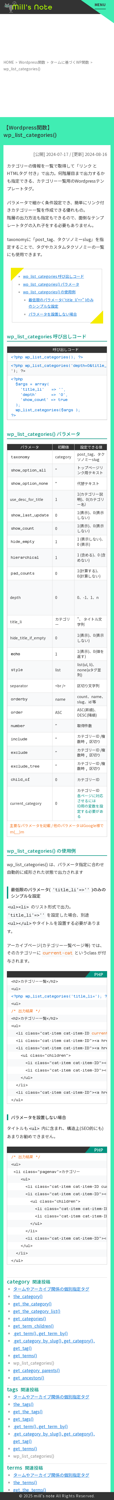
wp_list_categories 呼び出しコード (53, 276)
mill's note (44, 1495)
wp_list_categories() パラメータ (51, 284)
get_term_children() (33, 1326)
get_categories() (29, 1318)
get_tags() (23, 1419)
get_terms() (25, 1355)
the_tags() (23, 1404)
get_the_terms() (29, 1490)
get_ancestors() (28, 1377)
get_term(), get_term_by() (40, 1333)
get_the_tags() (28, 1411)
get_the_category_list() (36, 1311)
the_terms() (25, 1482)
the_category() (28, 1296)
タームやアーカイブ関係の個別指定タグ (51, 1289)
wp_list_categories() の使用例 (49, 291)
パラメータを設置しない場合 (53, 314)
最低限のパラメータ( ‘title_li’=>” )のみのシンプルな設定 (61, 303)
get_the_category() (32, 1303)
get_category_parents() (36, 1370)
